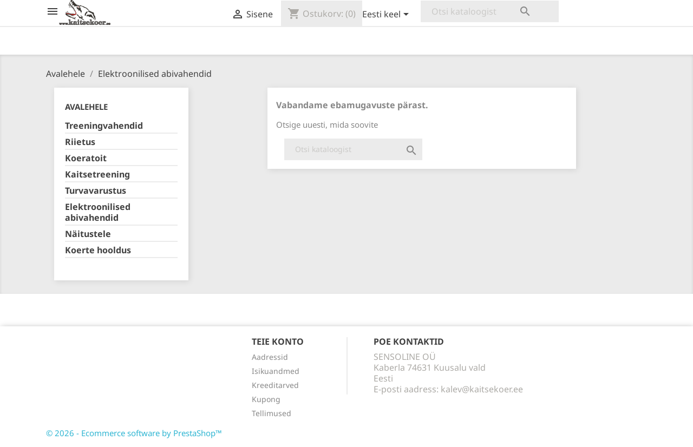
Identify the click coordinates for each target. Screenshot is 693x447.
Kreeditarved (275, 385)
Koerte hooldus (98, 250)
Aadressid (270, 357)
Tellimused (271, 413)
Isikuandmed (275, 371)
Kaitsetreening (97, 174)
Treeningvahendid (104, 126)
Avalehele (86, 106)
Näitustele (88, 234)
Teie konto (278, 341)
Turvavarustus (95, 190)
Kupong (266, 399)
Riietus (80, 142)
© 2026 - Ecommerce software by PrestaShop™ (134, 433)
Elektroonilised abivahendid (97, 212)
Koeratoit (86, 158)
